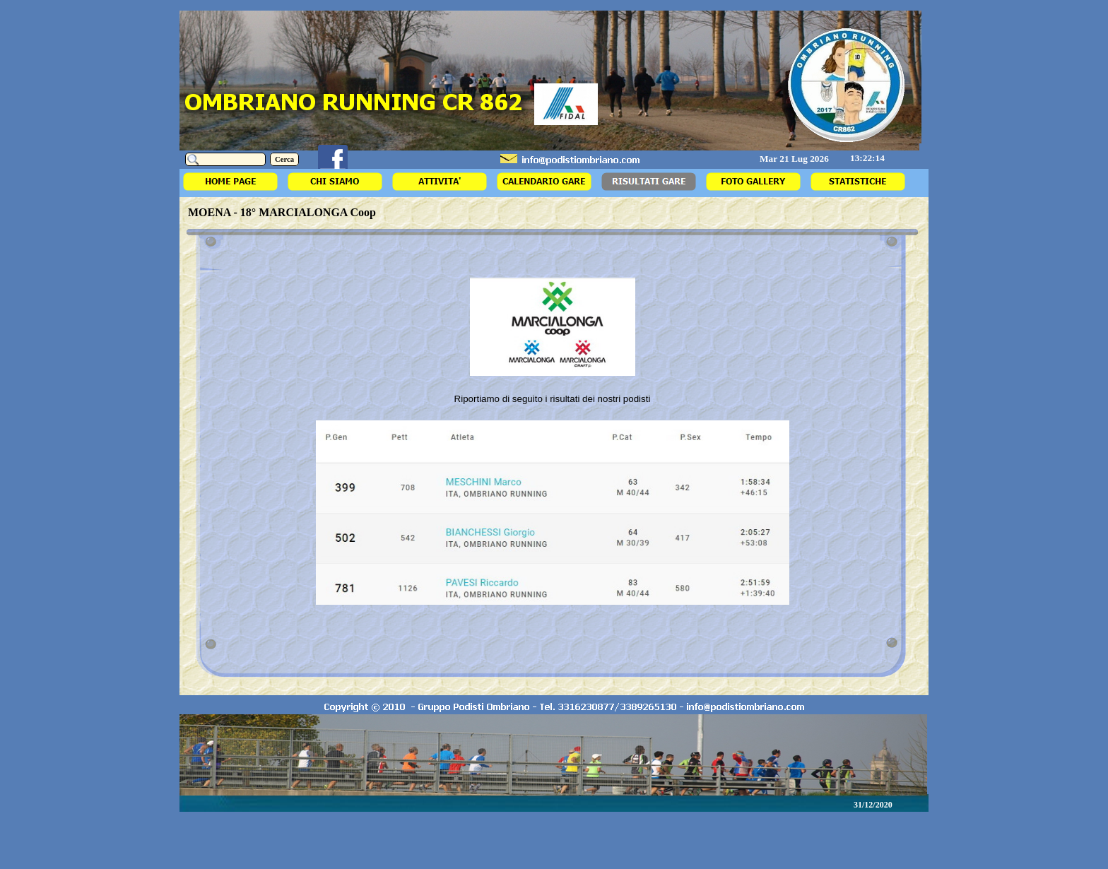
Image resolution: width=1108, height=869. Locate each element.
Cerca (284, 159)
